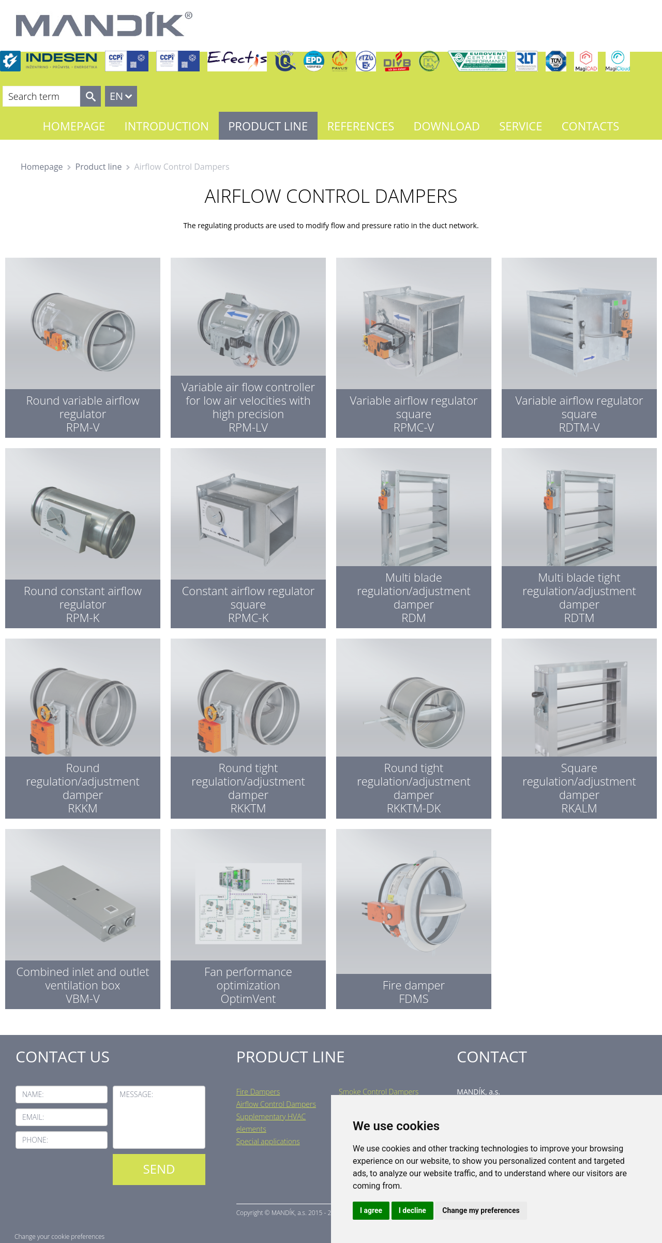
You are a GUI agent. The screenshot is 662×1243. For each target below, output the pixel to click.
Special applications (268, 1141)
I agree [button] (371, 1210)
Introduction (167, 126)
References (360, 126)
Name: (33, 1094)
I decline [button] (412, 1210)
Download (447, 126)
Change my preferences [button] (480, 1210)
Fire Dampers (258, 1092)
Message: (136, 1094)
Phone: (35, 1140)
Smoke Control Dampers (378, 1092)
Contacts (591, 126)
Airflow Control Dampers (276, 1104)
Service (520, 126)
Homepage (74, 126)
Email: (33, 1117)
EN (116, 96)
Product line (268, 126)
